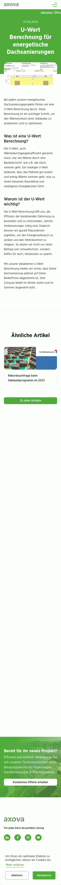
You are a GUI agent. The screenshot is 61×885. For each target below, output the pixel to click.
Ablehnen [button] (16, 875)
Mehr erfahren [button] (15, 865)
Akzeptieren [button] (44, 875)
